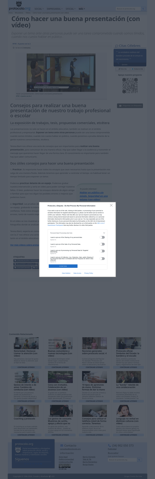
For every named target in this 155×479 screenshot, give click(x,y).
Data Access (77, 273)
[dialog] (77, 239)
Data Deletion (66, 273)
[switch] (102, 237)
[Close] (112, 206)
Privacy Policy (88, 273)
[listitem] (77, 233)
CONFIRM (63, 266)
